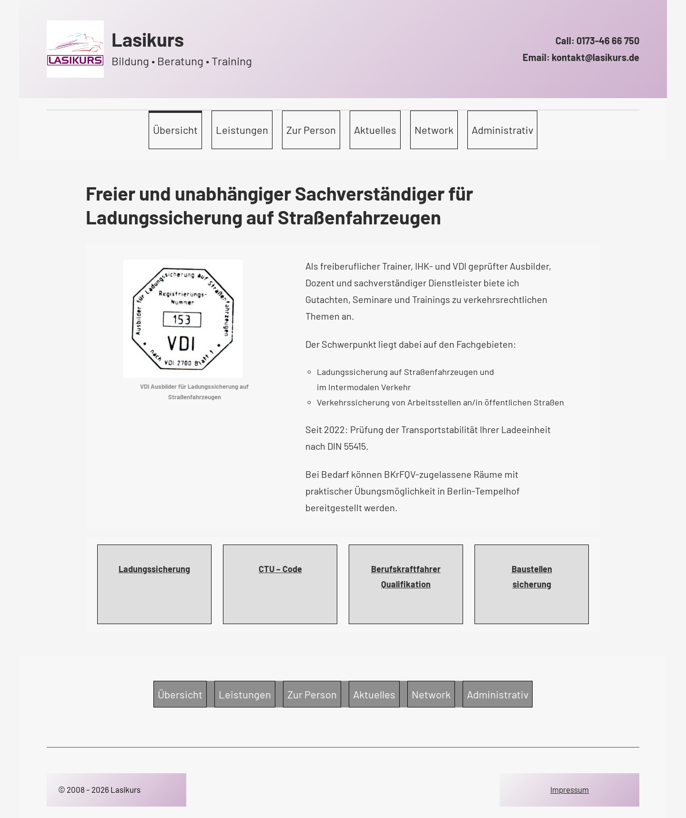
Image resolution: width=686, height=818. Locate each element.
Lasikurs (147, 39)
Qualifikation (406, 584)
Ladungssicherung (154, 569)
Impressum (569, 789)
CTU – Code (280, 569)
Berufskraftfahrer (406, 569)
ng (546, 584)
